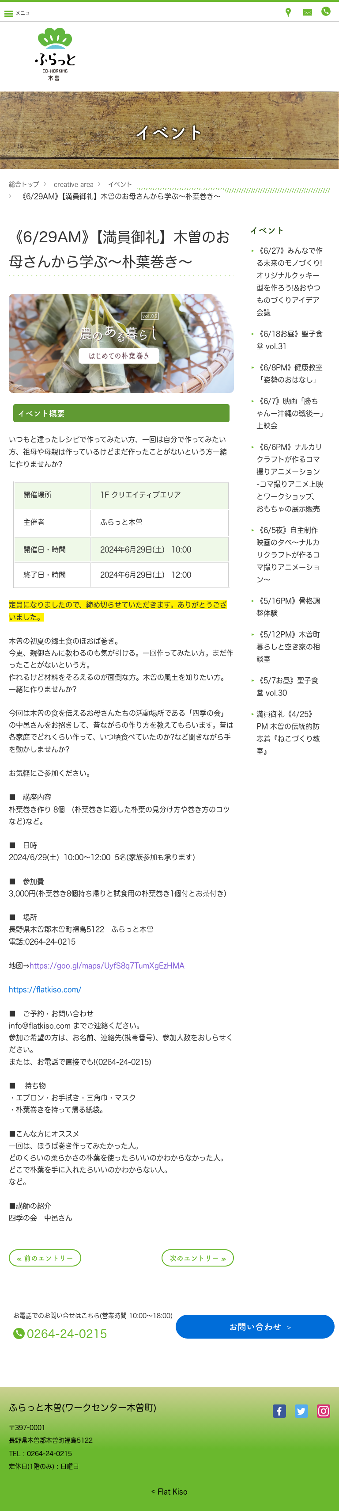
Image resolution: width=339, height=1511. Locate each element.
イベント (120, 184)
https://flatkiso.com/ (45, 989)
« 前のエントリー (45, 1258)
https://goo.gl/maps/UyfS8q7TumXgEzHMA (107, 965)
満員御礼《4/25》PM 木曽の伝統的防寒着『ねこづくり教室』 (288, 757)
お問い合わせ (255, 1326)
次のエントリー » (198, 1258)
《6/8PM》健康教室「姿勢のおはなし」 (288, 380)
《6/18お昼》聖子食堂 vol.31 (288, 340)
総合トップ (24, 184)
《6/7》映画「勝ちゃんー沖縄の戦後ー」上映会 (289, 426)
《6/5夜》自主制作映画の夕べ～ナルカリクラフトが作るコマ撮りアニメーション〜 (289, 579)
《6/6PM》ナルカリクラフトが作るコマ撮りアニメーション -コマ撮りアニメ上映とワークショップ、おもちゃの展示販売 (290, 496)
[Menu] (19, 11)
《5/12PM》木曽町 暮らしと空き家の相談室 (288, 671)
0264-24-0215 (67, 1333)
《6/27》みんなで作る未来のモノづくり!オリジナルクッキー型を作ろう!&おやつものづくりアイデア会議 (288, 281)
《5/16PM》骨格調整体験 (287, 631)
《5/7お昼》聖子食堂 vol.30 (289, 711)
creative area (74, 184)
